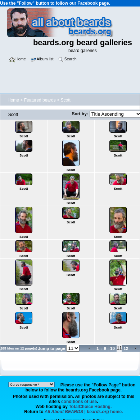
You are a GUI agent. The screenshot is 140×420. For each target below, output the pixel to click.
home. (84, 411)
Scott (65, 100)
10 (112, 348)
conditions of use (79, 401)
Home (13, 100)
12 (125, 348)
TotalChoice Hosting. (90, 406)
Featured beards (40, 100)
